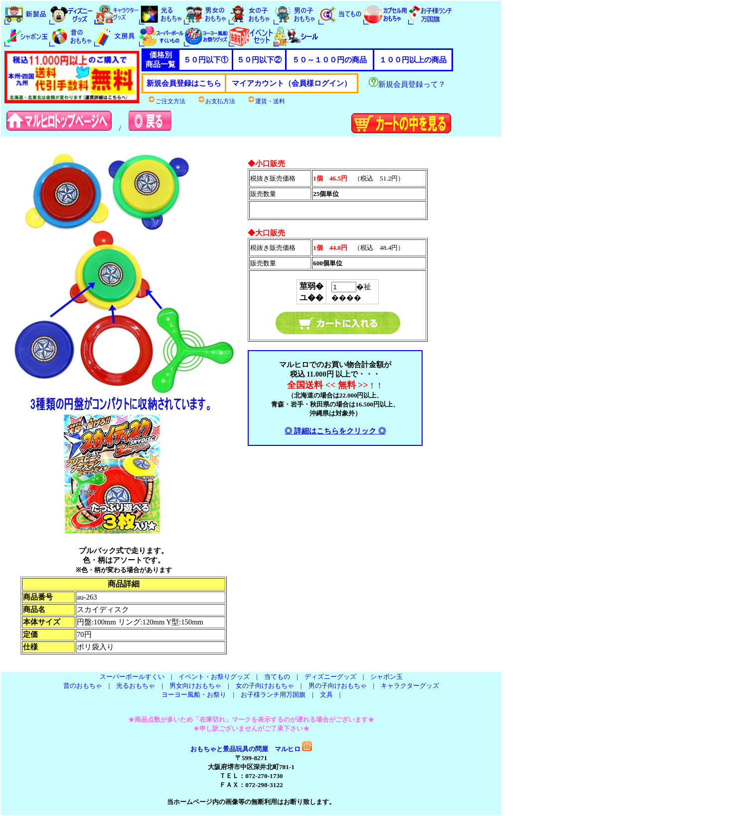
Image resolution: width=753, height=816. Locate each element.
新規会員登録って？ (407, 84)
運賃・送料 (266, 101)
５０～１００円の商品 (329, 60)
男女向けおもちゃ (195, 685)
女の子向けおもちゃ (265, 685)
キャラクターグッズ (410, 685)
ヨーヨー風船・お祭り (193, 694)
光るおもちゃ (135, 685)
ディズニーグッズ (330, 676)
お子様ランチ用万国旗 (273, 694)
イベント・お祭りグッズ (214, 676)
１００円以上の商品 (413, 60)
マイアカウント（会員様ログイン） (291, 83)
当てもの (277, 676)
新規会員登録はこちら (184, 83)
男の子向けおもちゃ (337, 685)
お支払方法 (216, 101)
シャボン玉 (386, 676)
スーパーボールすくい (132, 676)
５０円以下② (259, 60)
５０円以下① (205, 60)
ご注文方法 (166, 101)
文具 (326, 694)
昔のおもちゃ (82, 685)
